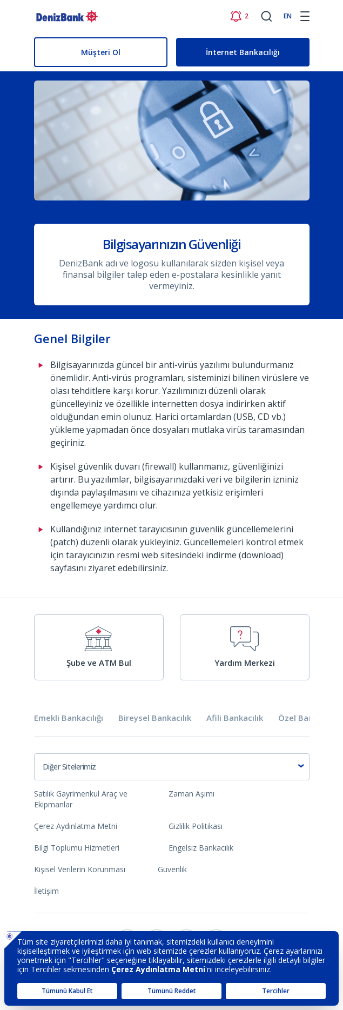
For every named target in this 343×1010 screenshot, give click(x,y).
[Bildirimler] (239, 16)
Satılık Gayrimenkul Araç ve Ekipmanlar (80, 799)
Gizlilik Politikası (196, 826)
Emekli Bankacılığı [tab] (68, 718)
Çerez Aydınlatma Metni (75, 826)
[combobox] (172, 766)
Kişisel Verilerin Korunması (79, 869)
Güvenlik (172, 869)
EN (288, 16)
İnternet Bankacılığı (243, 52)
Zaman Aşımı (191, 793)
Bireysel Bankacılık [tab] (154, 718)
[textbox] (172, 767)
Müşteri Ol (100, 52)
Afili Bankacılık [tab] (234, 718)
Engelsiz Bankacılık (201, 847)
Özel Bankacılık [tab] (308, 718)
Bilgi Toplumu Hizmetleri (76, 847)
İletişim (46, 891)
